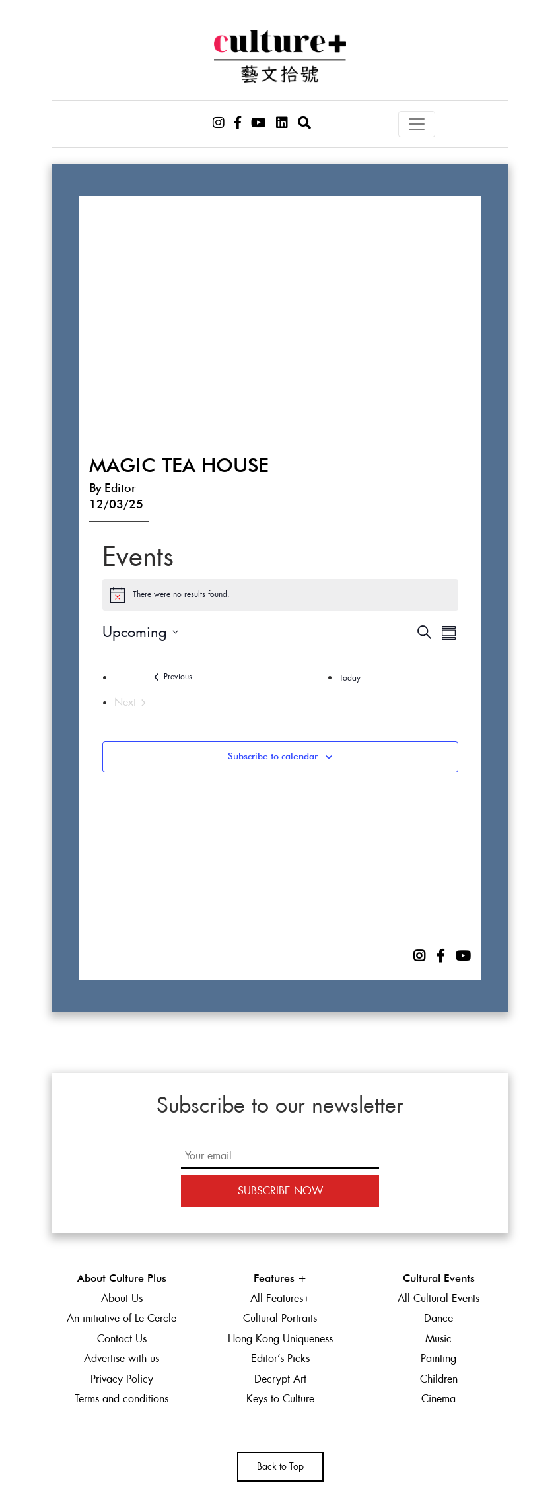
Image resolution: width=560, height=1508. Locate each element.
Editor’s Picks (280, 1358)
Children (439, 1379)
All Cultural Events (438, 1298)
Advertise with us (121, 1358)
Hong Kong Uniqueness (280, 1339)
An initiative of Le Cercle (121, 1318)
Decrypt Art (280, 1379)
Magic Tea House (179, 467)
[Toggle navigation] (416, 124)
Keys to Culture (280, 1399)
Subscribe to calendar (273, 756)
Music (438, 1339)
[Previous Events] (173, 677)
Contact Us (122, 1339)
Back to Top (280, 1466)
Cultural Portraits (280, 1318)
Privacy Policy (121, 1379)
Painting (438, 1358)
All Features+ (280, 1298)
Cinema (438, 1399)
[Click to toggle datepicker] (140, 632)
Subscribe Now (280, 1191)
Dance (438, 1318)
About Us (122, 1298)
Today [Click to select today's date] (350, 678)
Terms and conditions (121, 1399)
